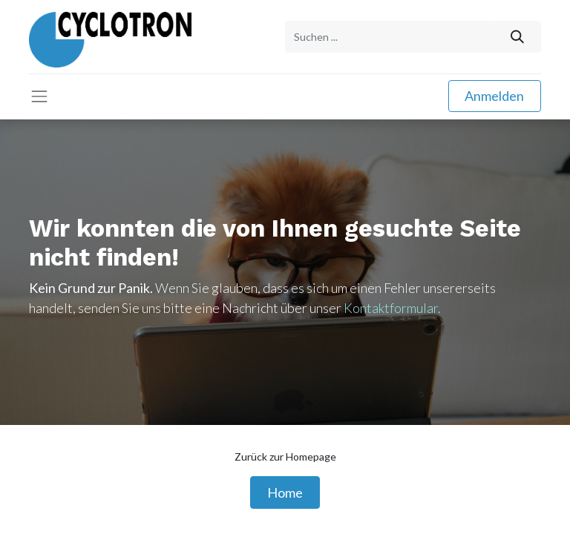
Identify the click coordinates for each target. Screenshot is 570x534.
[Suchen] (517, 37)
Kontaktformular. (392, 308)
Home (285, 492)
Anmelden (494, 96)
